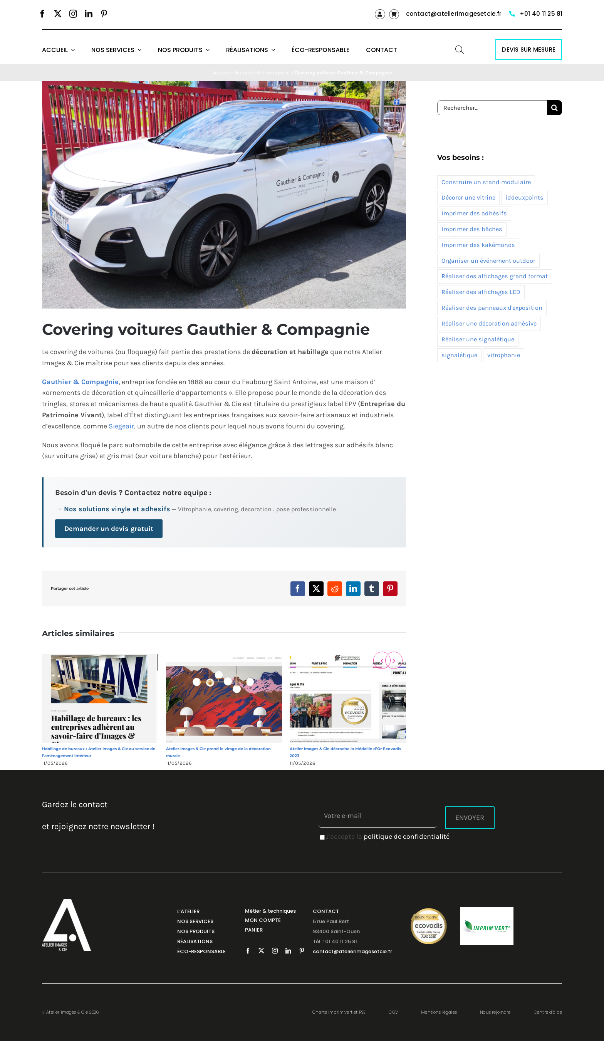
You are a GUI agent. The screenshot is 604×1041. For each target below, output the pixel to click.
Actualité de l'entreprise (262, 73)
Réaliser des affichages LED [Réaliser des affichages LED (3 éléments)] (480, 292)
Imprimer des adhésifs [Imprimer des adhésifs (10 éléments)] (474, 213)
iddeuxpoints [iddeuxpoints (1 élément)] (524, 197)
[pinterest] (104, 14)
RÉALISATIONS (195, 941)
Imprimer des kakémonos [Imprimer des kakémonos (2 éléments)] (478, 244)
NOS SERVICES (195, 921)
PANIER (254, 930)
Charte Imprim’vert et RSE (339, 1012)
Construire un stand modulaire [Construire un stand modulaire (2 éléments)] (486, 182)
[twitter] (58, 14)
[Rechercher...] (492, 107)
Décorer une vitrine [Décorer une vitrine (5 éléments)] (468, 197)
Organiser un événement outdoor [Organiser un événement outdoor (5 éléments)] (488, 260)
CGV (393, 1012)
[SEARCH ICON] (459, 49)
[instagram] (73, 14)
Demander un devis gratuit (108, 528)
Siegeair (121, 426)
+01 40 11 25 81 (541, 14)
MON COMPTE (263, 920)
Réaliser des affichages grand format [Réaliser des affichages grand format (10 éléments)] (494, 276)
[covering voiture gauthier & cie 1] (224, 195)
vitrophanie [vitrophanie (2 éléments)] (503, 355)
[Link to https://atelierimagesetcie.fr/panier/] (394, 14)
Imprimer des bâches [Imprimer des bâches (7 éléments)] (471, 229)
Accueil (220, 73)
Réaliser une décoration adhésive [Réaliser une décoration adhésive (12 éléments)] (489, 323)
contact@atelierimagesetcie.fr (454, 14)
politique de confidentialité (407, 836)
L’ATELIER (188, 911)
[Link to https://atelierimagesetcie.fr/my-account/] (380, 14)
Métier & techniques (270, 911)
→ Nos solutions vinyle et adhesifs (112, 509)
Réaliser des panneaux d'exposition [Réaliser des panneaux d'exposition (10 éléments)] (491, 307)
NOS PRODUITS (196, 931)
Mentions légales (439, 1012)
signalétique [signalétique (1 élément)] (459, 355)
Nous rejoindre (495, 1012)
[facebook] (42, 14)
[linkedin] (88, 14)
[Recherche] (554, 107)
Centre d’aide (548, 1012)
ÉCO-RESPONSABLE (201, 951)
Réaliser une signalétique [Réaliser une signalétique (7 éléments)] (477, 339)
